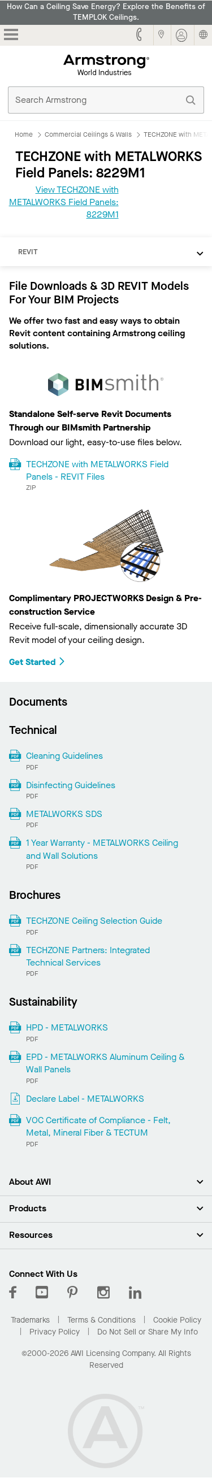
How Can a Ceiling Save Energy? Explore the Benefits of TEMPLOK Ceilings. (106, 12)
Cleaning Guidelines (64, 756)
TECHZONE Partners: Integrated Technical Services (88, 956)
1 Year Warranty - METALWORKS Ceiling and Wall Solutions (102, 849)
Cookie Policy (177, 1320)
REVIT (28, 252)
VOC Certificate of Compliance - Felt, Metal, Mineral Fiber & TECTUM (98, 1126)
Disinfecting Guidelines (70, 785)
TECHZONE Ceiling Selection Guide (94, 921)
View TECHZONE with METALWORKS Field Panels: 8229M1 (64, 202)
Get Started (37, 662)
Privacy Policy (54, 1332)
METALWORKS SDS (64, 814)
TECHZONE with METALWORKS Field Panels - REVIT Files (97, 470)
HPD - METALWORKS (67, 1027)
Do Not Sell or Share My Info (147, 1332)
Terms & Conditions (101, 1320)
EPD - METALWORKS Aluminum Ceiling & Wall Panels (105, 1063)
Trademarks (30, 1320)
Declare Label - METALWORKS (85, 1099)
